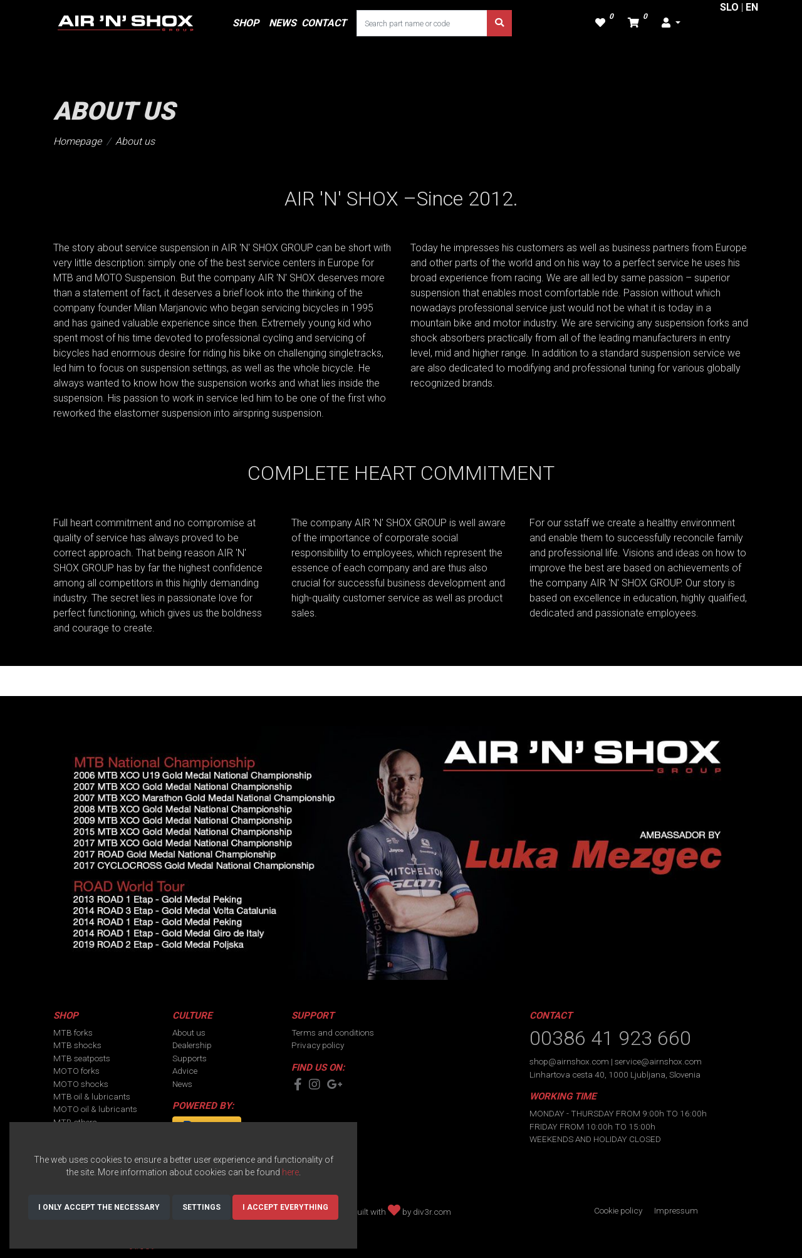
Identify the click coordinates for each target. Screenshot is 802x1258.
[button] (671, 23)
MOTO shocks (80, 1084)
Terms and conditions (332, 1032)
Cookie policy (618, 1210)
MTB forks (73, 1032)
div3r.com (432, 1212)
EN (752, 7)
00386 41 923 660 (610, 1038)
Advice (184, 1071)
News (182, 1084)
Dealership (192, 1045)
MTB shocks (77, 1045)
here (290, 1172)
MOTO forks (76, 1071)
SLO (729, 7)
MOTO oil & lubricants (95, 1109)
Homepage (77, 141)
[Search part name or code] (422, 23)
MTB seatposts (81, 1058)
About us (135, 141)
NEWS (282, 23)
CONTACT (323, 23)
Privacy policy (317, 1045)
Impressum (676, 1210)
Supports (189, 1058)
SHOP (245, 23)
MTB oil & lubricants (91, 1096)
